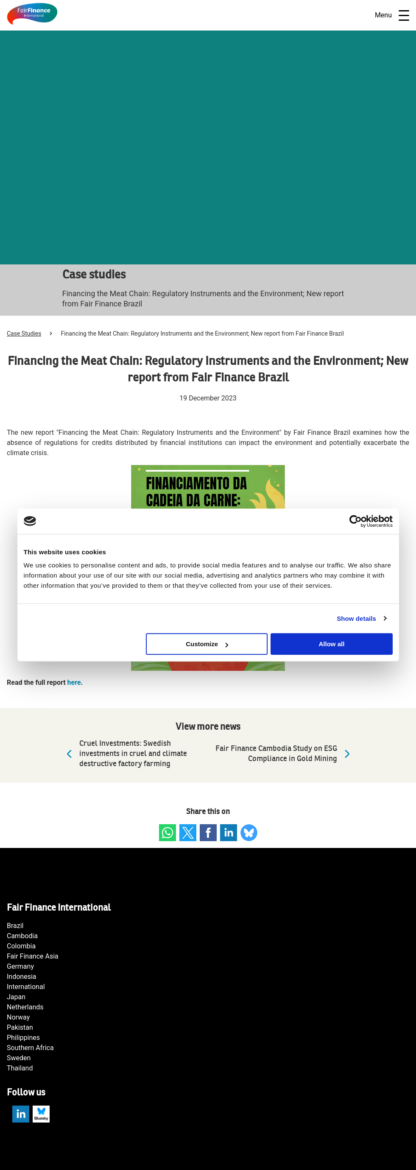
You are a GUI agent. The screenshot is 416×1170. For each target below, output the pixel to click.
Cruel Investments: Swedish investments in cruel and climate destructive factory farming (124, 753)
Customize (207, 644)
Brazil (15, 926)
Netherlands (25, 1007)
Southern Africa (30, 1048)
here (74, 682)
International (26, 987)
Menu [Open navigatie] (392, 15)
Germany (20, 966)
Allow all (332, 644)
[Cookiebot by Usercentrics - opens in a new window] (355, 521)
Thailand (20, 1068)
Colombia (21, 946)
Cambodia (22, 936)
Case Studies (24, 333)
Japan (16, 997)
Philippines (23, 1038)
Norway (18, 1017)
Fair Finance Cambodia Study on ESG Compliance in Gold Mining (284, 753)
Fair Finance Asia (33, 956)
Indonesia (21, 977)
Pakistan (20, 1027)
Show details (356, 618)
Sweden (19, 1058)
